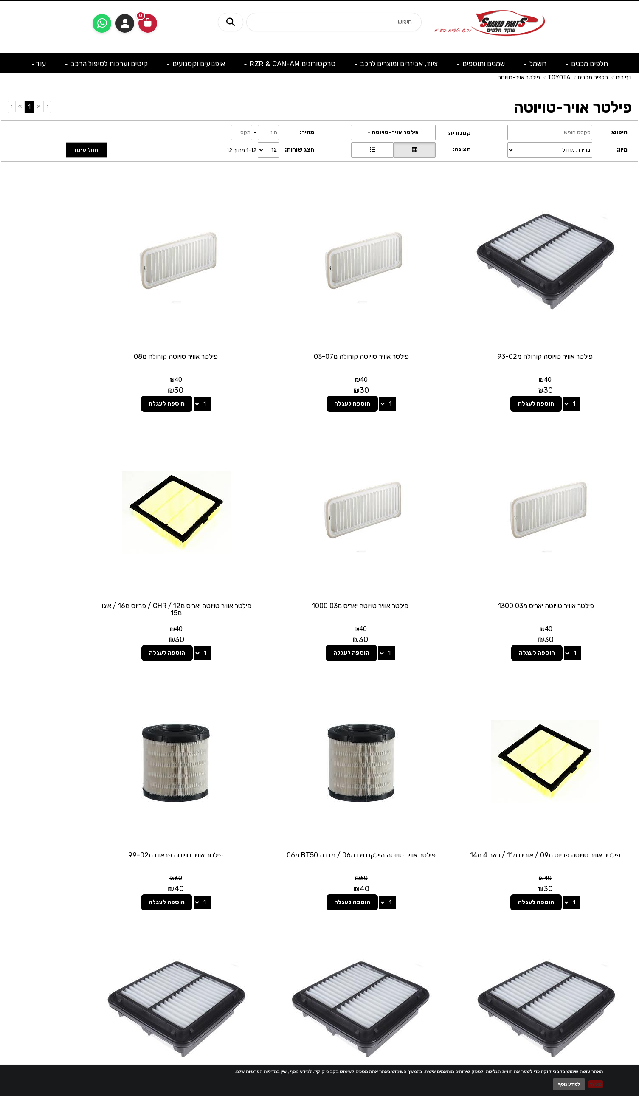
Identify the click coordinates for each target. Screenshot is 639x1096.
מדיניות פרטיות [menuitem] (614, 961)
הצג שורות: (299, 149)
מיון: (622, 149)
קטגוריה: (459, 133)
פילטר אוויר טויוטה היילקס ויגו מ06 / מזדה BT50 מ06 (81, 557)
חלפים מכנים (593, 77)
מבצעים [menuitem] (623, 944)
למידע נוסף (569, 1084)
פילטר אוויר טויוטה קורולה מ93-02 (558, 330)
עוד (38, 63)
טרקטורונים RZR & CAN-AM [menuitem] (289, 63)
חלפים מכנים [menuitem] (586, 63)
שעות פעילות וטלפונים (107, 888)
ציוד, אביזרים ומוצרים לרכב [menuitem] (396, 63)
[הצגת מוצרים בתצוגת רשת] (414, 150)
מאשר (596, 1084)
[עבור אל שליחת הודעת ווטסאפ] (102, 23)
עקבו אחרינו (319, 888)
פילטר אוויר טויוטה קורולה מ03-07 (399, 330)
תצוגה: (462, 149)
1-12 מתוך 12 (241, 150)
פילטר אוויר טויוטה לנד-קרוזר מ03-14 (399, 776)
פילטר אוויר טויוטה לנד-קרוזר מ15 (240, 776)
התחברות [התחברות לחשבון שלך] (124, 23)
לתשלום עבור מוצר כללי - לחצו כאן (145, 960)
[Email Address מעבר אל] (308, 921)
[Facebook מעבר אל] (336, 921)
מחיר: (307, 132)
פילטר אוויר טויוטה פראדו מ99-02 (558, 776)
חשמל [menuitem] (535, 63)
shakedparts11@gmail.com (127, 939)
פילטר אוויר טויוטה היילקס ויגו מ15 (81, 776)
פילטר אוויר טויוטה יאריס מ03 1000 (558, 553)
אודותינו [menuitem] (623, 936)
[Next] (19, 106)
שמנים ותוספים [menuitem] (480, 63)
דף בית (624, 77)
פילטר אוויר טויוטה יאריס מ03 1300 (81, 330)
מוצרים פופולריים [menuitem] (612, 902)
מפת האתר (610, 893)
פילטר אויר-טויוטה (519, 77)
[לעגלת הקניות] (147, 23)
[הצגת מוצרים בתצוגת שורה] (372, 150)
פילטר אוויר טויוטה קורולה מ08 (240, 330)
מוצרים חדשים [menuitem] (615, 910)
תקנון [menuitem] (625, 953)
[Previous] (38, 106)
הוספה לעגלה (549, 377)
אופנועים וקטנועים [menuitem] (195, 63)
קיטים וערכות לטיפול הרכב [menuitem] (106, 63)
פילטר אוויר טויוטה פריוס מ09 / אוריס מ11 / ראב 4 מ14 (240, 557)
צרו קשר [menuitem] (622, 927)
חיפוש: (619, 132)
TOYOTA (559, 77)
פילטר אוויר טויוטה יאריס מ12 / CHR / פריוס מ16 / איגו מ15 (399, 557)
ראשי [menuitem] (626, 919)
